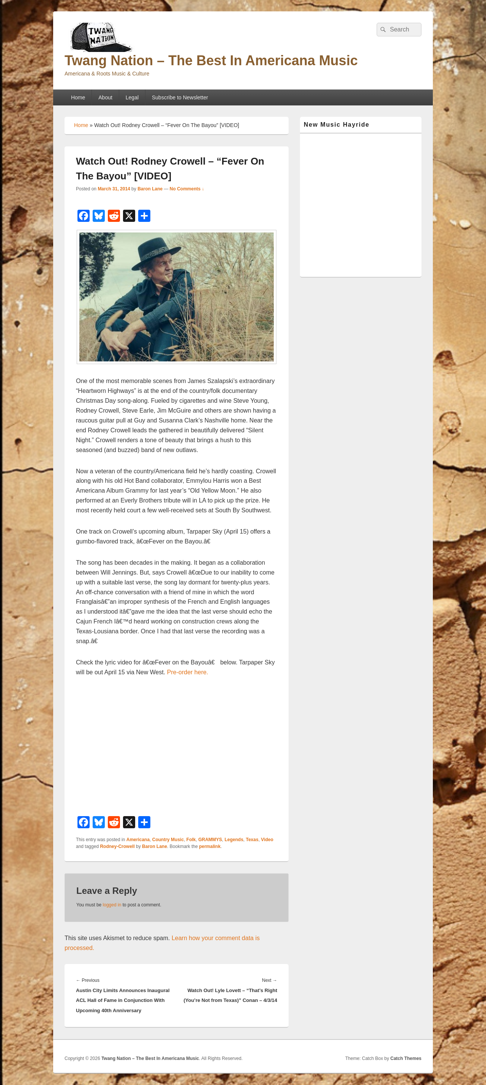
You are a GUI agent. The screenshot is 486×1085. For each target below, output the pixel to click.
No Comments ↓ (187, 189)
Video (267, 839)
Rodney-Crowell (117, 846)
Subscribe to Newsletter (180, 97)
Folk (191, 839)
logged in (112, 905)
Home (78, 97)
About (105, 97)
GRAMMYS (210, 839)
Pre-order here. (187, 672)
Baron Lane (150, 189)
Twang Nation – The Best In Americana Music (211, 60)
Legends (233, 839)
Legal (132, 97)
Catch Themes (405, 1058)
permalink (210, 846)
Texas (252, 839)
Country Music (168, 839)
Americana (138, 839)
